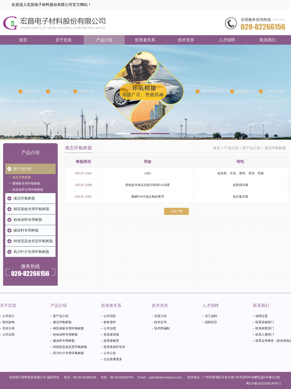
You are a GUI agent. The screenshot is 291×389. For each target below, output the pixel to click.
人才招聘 (227, 40)
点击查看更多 (113, 359)
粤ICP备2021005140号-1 (263, 383)
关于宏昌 (63, 40)
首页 (23, 40)
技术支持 (186, 40)
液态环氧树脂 (275, 148)
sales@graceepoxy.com (165, 377)
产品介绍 (104, 40)
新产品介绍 (251, 148)
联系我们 (268, 40)
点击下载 (176, 211)
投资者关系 (145, 40)
